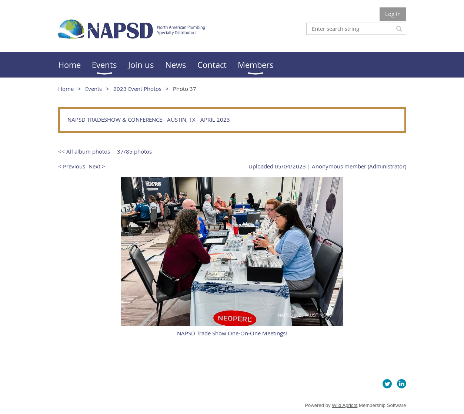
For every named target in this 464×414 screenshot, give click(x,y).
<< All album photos (84, 151)
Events (93, 88)
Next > (97, 166)
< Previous (71, 166)
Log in (393, 13)
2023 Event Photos (137, 88)
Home (66, 88)
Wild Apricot (344, 405)
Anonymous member (339, 166)
